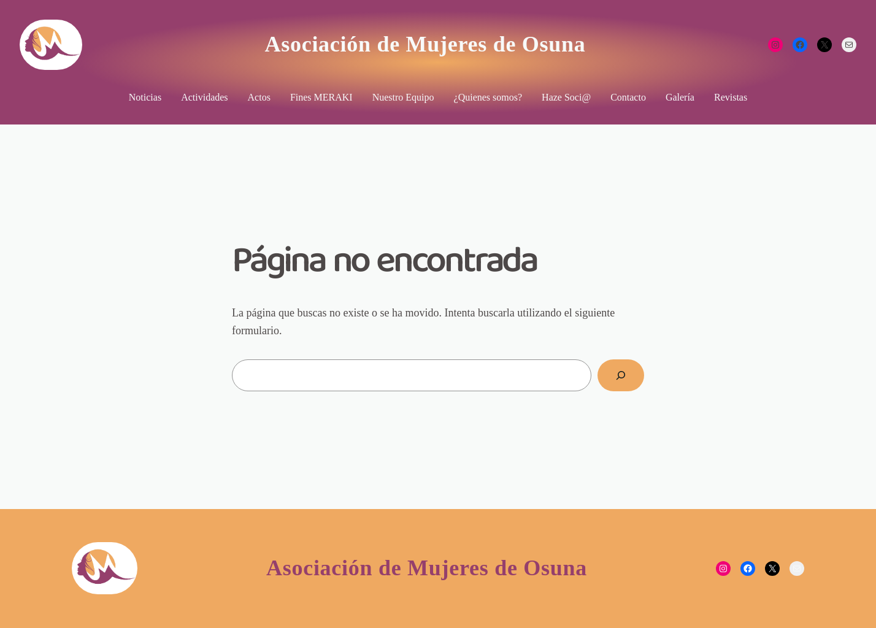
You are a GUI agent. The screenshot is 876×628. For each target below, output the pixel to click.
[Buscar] (620, 375)
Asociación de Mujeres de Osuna (425, 44)
